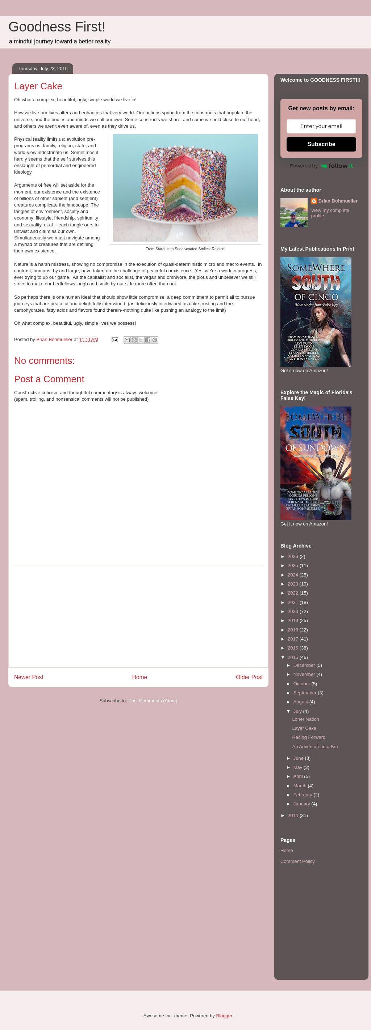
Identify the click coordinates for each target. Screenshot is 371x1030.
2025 (294, 565)
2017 (294, 639)
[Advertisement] (138, 616)
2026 (294, 556)
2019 (294, 620)
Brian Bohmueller (338, 201)
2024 (294, 575)
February (303, 794)
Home (139, 677)
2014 (294, 815)
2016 (294, 648)
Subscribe (321, 144)
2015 (294, 657)
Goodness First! (56, 26)
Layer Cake (304, 728)
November (305, 674)
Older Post (249, 677)
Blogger (224, 1015)
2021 (294, 602)
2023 (294, 584)
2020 (294, 611)
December (305, 665)
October (302, 683)
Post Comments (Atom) (152, 700)
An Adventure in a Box (315, 746)
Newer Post (28, 677)
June (299, 758)
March (300, 785)
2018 (294, 630)
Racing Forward (308, 737)
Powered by (321, 166)
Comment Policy (297, 861)
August (301, 702)
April (298, 776)
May (298, 767)
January (302, 803)
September (305, 692)
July (298, 711)
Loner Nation (305, 719)
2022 (294, 593)
